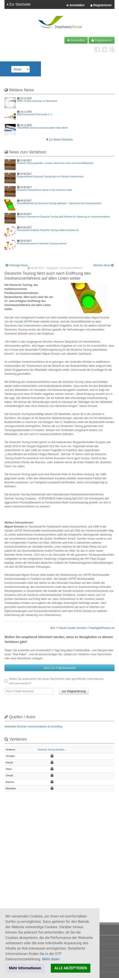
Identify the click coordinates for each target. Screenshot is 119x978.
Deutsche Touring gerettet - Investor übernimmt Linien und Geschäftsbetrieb (55, 163)
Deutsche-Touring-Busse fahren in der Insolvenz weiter (44, 190)
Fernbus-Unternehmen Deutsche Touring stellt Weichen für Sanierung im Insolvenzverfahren (63, 217)
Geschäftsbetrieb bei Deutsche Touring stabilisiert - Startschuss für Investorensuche (59, 203)
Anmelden (75, 5)
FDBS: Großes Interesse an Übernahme (37, 101)
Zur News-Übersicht (61, 139)
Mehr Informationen (25, 968)
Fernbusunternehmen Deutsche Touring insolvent (41, 243)
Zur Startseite (18, 4)
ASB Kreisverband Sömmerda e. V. (34, 114)
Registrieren (101, 5)
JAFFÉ (28, 321)
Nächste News (103, 265)
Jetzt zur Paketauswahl (59, 668)
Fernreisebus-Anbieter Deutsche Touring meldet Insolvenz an (48, 230)
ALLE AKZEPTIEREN (70, 968)
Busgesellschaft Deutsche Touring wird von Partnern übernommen (50, 176)
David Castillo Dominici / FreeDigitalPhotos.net (87, 628)
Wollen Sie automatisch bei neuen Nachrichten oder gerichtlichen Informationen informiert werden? (54, 681)
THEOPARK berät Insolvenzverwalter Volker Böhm (42, 128)
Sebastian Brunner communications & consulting (33, 726)
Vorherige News (17, 265)
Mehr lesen (51, 959)
